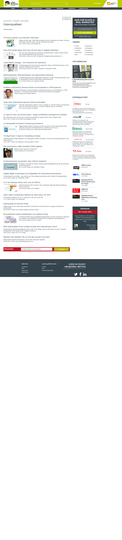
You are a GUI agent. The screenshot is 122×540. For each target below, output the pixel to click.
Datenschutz (25, 272)
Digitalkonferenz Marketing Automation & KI (89, 197)
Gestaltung (78, 48)
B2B (76, 55)
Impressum (25, 270)
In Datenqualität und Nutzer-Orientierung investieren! (23, 123)
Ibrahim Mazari (31, 93)
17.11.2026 (84, 201)
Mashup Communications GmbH (28, 142)
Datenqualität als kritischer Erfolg (15, 204)
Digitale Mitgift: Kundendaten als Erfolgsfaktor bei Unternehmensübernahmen (32, 174)
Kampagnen (16, 21)
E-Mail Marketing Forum (25, 241)
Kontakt (44, 266)
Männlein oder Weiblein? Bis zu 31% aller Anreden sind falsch (26, 237)
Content (25, 8)
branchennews (7, 21)
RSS (23, 268)
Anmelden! (61, 249)
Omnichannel (89, 52)
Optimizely (21, 199)
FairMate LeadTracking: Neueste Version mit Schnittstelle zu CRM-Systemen (32, 87)
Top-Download (80, 62)
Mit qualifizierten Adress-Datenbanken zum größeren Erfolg (25, 214)
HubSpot (36, 188)
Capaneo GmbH (39, 81)
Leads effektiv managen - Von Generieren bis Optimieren (24, 63)
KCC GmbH (37, 220)
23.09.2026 (84, 191)
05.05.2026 (84, 167)
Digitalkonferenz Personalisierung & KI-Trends (88, 182)
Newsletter (83, 8)
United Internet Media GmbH (43, 129)
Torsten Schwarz (91, 225)
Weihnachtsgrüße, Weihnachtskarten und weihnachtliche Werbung (28, 75)
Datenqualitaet (80, 97)
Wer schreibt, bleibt (85, 212)
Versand (77, 50)
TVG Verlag (22, 232)
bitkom (36, 108)
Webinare (60, 8)
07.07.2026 (84, 185)
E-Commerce (89, 55)
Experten (72, 8)
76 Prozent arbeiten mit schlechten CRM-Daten (21, 38)
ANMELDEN (97, 3)
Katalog (66, 18)
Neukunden (78, 52)
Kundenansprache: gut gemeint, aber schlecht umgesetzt (24, 161)
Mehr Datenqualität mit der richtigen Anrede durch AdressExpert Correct (30, 227)
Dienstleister (37, 8)
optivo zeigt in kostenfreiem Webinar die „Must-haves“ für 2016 (26, 195)
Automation (88, 50)
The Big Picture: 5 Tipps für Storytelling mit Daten (21, 136)
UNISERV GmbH (39, 167)
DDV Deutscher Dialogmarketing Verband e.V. (48, 56)
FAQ (43, 268)
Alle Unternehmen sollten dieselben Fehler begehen (22, 146)
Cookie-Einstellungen (47, 270)
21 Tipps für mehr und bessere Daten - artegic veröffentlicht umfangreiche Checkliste (35, 115)
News (13, 8)
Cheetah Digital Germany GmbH (28, 209)
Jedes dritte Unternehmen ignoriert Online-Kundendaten (24, 102)
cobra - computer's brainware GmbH (45, 68)
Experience (88, 46)
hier (90, 37)
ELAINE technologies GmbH (27, 119)
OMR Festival (86, 165)
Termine (48, 8)
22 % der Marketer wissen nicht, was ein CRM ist (21, 182)
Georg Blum (30, 150)
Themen (76, 42)
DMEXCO (84, 189)
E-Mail (77, 46)
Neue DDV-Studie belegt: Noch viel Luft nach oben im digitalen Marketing (30, 50)
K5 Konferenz (86, 174)
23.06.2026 (84, 176)
